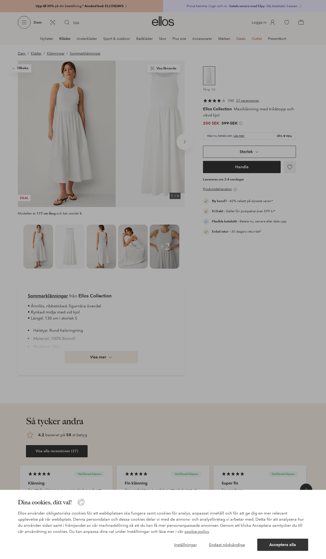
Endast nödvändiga (227, 544)
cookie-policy (196, 531)
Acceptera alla (282, 544)
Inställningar (185, 544)
